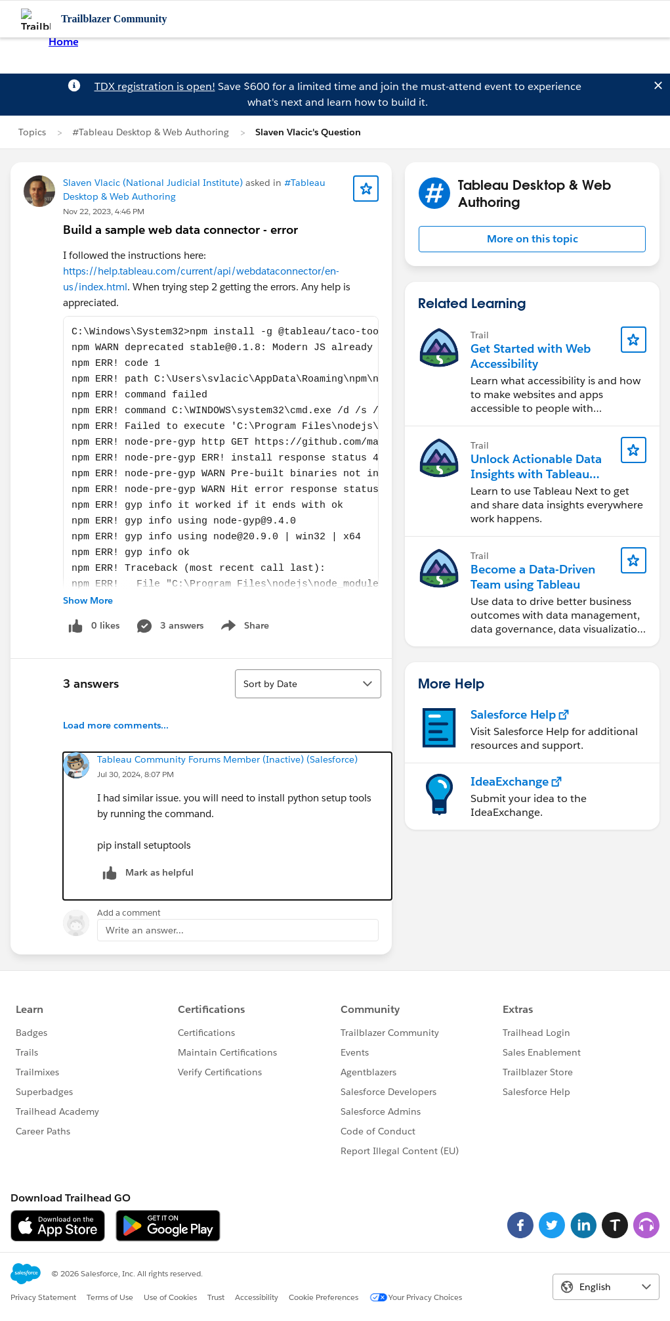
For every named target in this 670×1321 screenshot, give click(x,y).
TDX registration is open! (154, 86)
